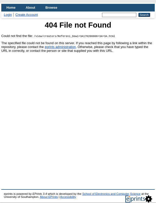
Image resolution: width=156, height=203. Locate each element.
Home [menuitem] (11, 7)
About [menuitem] (30, 7)
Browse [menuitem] (51, 7)
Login (8, 15)
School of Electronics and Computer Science (111, 193)
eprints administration (60, 47)
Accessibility (68, 196)
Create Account (26, 15)
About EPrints (49, 196)
